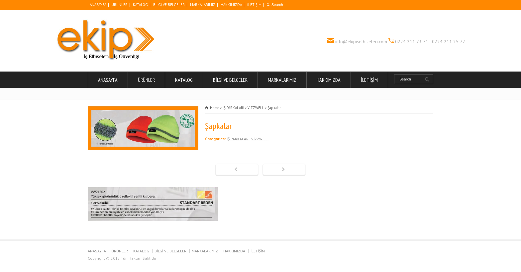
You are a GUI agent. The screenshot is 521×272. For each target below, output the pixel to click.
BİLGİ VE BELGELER (169, 4)
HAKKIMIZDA (231, 4)
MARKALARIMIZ (202, 4)
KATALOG (140, 4)
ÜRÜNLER (120, 4)
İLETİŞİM (254, 4)
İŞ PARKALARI (238, 138)
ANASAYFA (98, 4)
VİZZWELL (259, 138)
